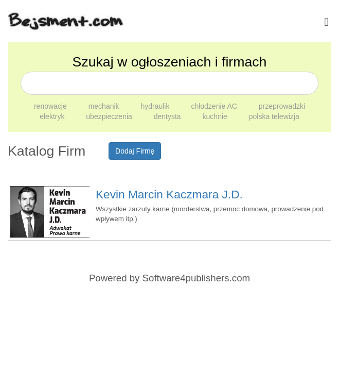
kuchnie (216, 116)
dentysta (168, 116)
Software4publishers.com (196, 278)
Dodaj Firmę (134, 151)
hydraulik (155, 106)
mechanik (104, 106)
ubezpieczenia (110, 116)
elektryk (53, 116)
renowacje (51, 106)
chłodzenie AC (215, 106)
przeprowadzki (282, 106)
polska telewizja (274, 116)
